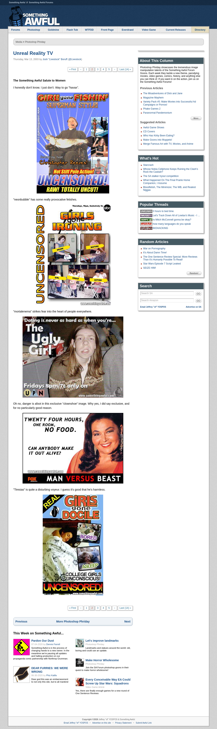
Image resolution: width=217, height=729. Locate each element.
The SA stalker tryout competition (161, 176)
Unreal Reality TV (33, 53)
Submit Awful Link (144, 723)
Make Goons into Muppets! (157, 139)
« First (72, 69)
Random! (194, 273)
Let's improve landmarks (102, 640)
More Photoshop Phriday (73, 621)
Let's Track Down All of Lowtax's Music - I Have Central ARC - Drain (176, 215)
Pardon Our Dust (42, 640)
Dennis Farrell (53, 644)
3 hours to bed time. (163, 211)
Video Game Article (95, 687)
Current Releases (176, 29)
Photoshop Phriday (35, 42)
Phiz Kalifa (51, 675)
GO (198, 293)
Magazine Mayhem (153, 97)
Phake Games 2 (152, 108)
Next (127, 621)
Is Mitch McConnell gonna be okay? (172, 219)
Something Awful (17, 2)
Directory (200, 29)
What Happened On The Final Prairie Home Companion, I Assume (166, 181)
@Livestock (75, 59)
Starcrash (148, 165)
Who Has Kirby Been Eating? (158, 135)
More (196, 118)
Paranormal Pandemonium (157, 112)
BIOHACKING (160, 228)
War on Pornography (154, 248)
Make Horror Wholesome (102, 660)
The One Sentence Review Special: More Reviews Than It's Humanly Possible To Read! (170, 258)
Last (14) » (125, 69)
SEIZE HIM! (149, 267)
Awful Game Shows (153, 127)
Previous (21, 621)
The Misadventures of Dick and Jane (163, 93)
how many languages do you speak (172, 223)
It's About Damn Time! (155, 252)
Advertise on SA (193, 307)
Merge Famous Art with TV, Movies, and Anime (168, 143)
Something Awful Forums (41, 2)
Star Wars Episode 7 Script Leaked (162, 263)
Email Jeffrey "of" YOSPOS (153, 307)
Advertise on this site (101, 723)
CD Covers (149, 131)
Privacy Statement (123, 723)
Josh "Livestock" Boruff (55, 59)
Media (19, 42)
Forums (15, 29)
